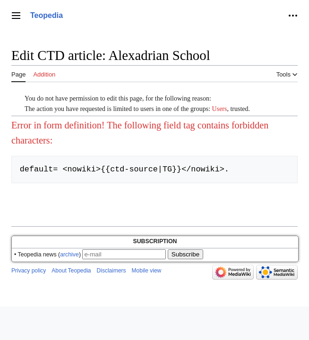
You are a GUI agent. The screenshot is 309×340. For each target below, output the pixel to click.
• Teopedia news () (47, 254)
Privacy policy (28, 270)
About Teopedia (71, 270)
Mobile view (147, 270)
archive (69, 254)
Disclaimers (111, 270)
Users (219, 108)
